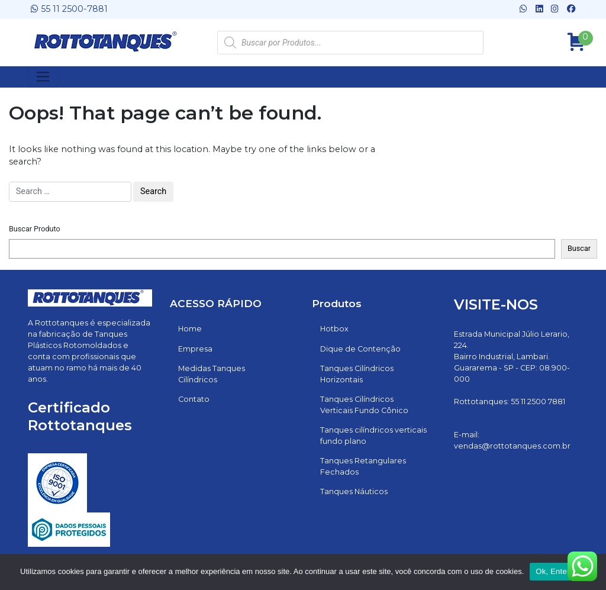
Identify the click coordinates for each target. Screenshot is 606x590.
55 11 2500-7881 (69, 9)
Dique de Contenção (360, 348)
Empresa (195, 348)
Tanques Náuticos (354, 491)
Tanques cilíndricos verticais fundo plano (373, 435)
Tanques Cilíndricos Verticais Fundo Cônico (364, 405)
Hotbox (334, 328)
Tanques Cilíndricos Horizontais (357, 374)
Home (190, 328)
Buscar (579, 248)
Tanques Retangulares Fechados (363, 466)
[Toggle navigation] (43, 77)
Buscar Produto (34, 228)
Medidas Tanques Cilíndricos (211, 374)
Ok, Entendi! (558, 571)
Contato (193, 399)
